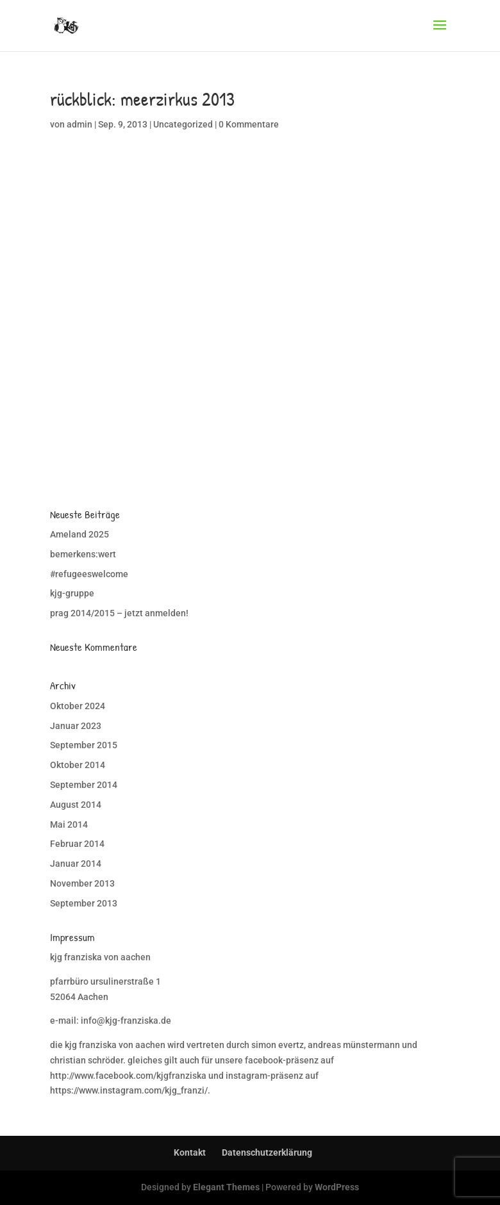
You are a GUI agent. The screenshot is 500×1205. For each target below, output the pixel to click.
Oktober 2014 (77, 765)
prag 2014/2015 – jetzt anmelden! (119, 613)
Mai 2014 (69, 824)
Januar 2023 (75, 726)
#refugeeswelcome (89, 574)
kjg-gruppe (72, 593)
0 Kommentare (249, 124)
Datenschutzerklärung (267, 1152)
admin (79, 124)
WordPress (337, 1187)
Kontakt (190, 1152)
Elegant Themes (226, 1187)
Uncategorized (183, 124)
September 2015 (83, 745)
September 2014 (83, 785)
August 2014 (75, 804)
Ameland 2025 (79, 534)
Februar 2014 (77, 844)
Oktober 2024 (77, 706)
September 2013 (83, 903)
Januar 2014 (75, 863)
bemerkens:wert (83, 554)
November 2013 (82, 883)
